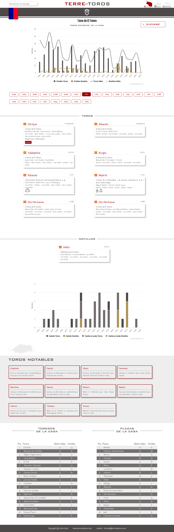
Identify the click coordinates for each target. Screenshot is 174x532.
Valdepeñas (34, 152)
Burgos (102, 152)
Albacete (103, 124)
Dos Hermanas (36, 202)
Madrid (103, 175)
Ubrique (32, 124)
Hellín (66, 247)
